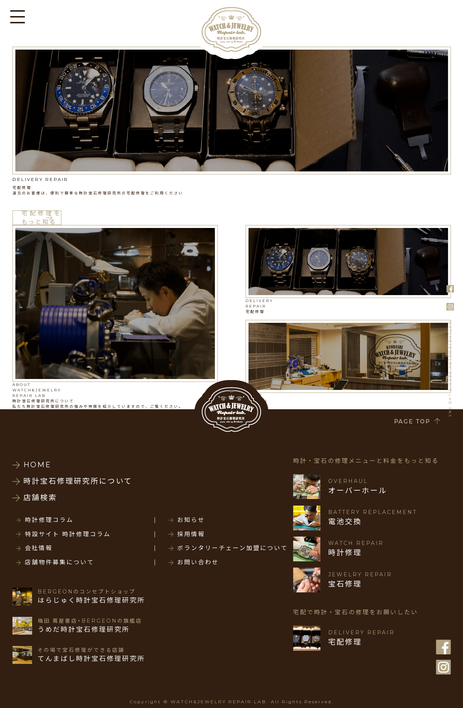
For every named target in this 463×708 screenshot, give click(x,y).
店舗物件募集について (59, 562)
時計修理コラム (49, 520)
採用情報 (191, 534)
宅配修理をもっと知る (41, 217)
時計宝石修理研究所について (77, 481)
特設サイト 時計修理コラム (68, 534)
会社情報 (39, 548)
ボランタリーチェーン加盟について (232, 548)
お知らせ (191, 520)
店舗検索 (40, 497)
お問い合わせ (198, 562)
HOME (37, 464)
